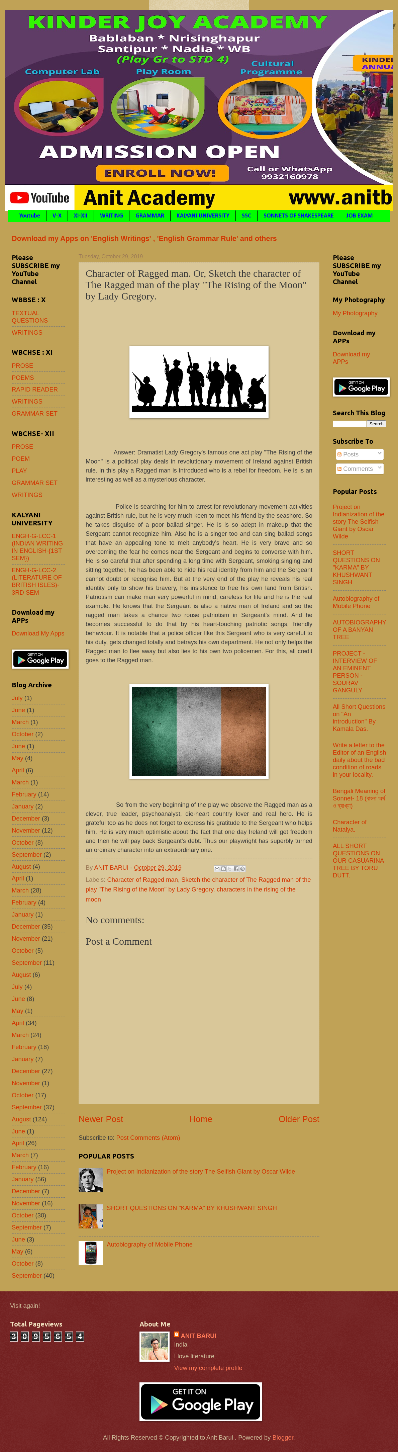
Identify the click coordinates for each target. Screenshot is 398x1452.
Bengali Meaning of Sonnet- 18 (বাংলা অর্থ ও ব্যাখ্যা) (359, 798)
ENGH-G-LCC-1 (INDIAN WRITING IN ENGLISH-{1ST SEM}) (37, 547)
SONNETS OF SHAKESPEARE (299, 216)
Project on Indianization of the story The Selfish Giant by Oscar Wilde (201, 1171)
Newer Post (101, 1119)
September (27, 854)
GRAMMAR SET (35, 413)
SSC (246, 216)
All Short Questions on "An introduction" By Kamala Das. (359, 717)
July (17, 697)
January (22, 806)
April (18, 770)
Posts (348, 454)
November (26, 830)
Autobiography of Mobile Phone (150, 1244)
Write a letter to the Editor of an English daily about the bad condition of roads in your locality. (359, 760)
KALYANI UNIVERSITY (203, 216)
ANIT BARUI (198, 1335)
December (26, 818)
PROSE (22, 365)
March (20, 721)
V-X (57, 216)
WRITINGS (27, 332)
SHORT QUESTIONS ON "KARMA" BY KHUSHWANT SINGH (192, 1207)
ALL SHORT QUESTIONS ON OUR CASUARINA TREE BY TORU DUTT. (358, 860)
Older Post (299, 1119)
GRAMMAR (149, 216)
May (17, 758)
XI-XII (81, 216)
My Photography (355, 313)
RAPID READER (35, 389)
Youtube (29, 216)
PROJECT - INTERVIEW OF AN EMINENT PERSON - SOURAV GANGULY (355, 672)
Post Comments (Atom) (148, 1137)
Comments (355, 468)
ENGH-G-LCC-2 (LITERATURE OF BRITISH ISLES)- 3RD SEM (37, 581)
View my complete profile (208, 1367)
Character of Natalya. (350, 826)
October (22, 734)
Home (200, 1119)
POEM (21, 458)
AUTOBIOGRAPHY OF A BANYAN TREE (359, 629)
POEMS (23, 377)
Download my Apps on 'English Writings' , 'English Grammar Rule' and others (144, 239)
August (21, 866)
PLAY (19, 470)
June (18, 709)
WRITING (111, 216)
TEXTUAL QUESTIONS (30, 317)
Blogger (282, 1437)
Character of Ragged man (142, 879)
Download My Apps (38, 633)
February (24, 794)
